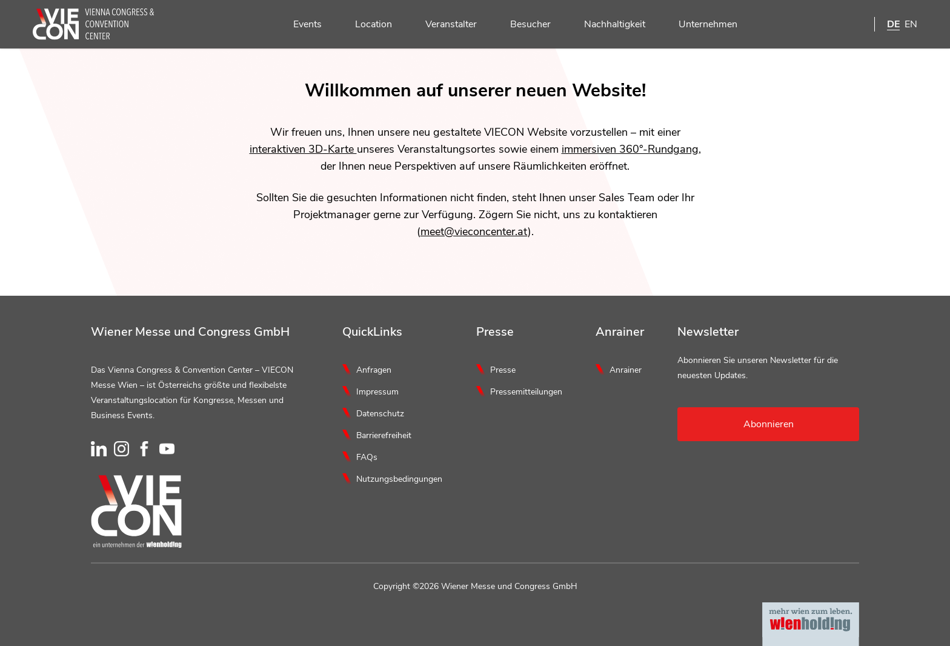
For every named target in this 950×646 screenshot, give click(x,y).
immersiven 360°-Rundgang (630, 149)
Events (300, 25)
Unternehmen (701, 25)
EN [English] (911, 24)
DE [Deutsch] (893, 24)
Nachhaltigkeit (607, 25)
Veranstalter (444, 25)
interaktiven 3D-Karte (303, 149)
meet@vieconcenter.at (474, 231)
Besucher (523, 25)
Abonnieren (768, 424)
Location (366, 25)
